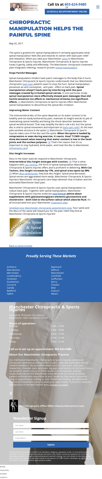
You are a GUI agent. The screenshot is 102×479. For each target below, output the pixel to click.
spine (65, 58)
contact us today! (59, 384)
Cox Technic (31, 164)
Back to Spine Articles (20, 245)
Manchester (57, 272)
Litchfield (56, 275)
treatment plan (59, 202)
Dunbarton (13, 281)
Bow (53, 287)
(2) (48, 130)
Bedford (11, 290)
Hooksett (12, 278)
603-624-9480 (75, 4)
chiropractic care (18, 148)
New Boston (13, 269)
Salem (10, 293)
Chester (55, 284)
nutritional (59, 193)
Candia (10, 287)
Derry (54, 281)
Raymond (56, 266)
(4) (70, 161)
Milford (55, 269)
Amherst (11, 266)
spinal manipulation (66, 67)
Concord (11, 284)
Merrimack (13, 272)
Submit (51, 444)
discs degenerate (28, 173)
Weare (54, 293)
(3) (49, 142)
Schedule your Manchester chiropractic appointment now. (40, 207)
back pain (28, 84)
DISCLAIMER (86, 456)
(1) (19, 101)
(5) (10, 173)
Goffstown (56, 278)
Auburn (55, 290)
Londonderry (14, 275)
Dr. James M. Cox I (85, 458)
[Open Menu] (98, 7)
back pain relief (71, 127)
